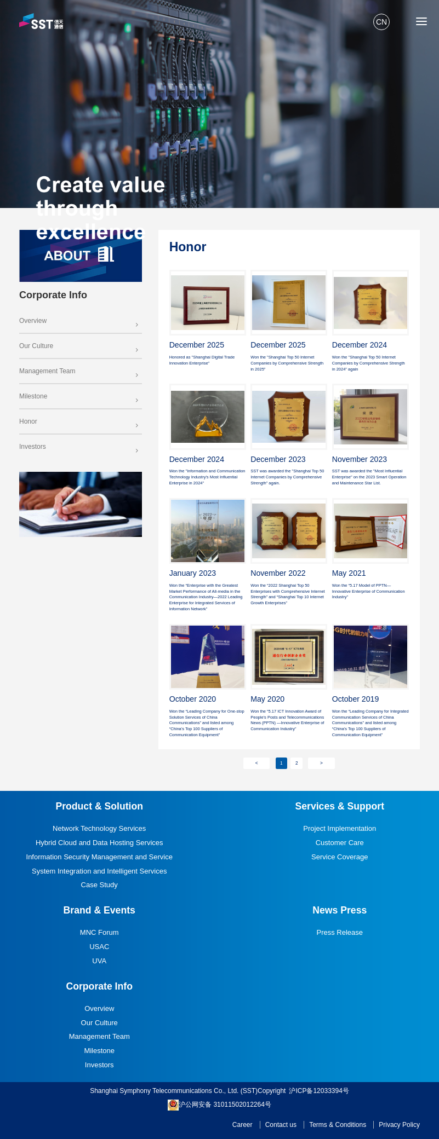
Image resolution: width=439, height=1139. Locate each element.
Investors (79, 446)
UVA (99, 960)
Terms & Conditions (337, 1124)
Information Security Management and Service (99, 856)
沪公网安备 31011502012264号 (219, 1105)
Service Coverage (339, 856)
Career (242, 1124)
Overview (79, 320)
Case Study (99, 884)
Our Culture (79, 346)
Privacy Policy (399, 1124)
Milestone (79, 396)
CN (381, 22)
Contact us (281, 1124)
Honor (79, 421)
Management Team (79, 371)
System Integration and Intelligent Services (99, 871)
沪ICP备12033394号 (319, 1091)
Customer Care (340, 842)
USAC (99, 946)
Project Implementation (339, 828)
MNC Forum (99, 932)
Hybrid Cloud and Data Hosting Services (99, 842)
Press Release (340, 932)
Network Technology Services (99, 828)
